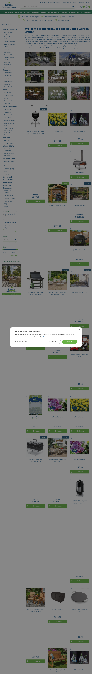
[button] (21, 342)
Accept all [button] (70, 342)
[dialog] (46, 337)
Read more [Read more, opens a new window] (46, 337)
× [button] (79, 329)
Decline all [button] (53, 342)
